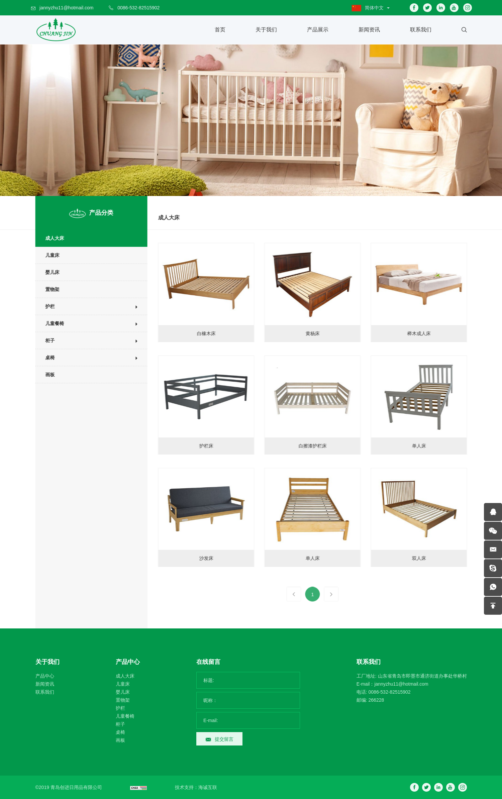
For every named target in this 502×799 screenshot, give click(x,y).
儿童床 (48, 255)
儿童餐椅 (50, 323)
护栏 (45, 306)
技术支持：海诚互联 (196, 787)
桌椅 (45, 357)
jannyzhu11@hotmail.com (66, 7)
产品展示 (317, 29)
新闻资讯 (369, 29)
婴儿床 (48, 272)
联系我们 (420, 29)
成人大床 (50, 238)
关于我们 (266, 29)
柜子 (45, 340)
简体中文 (374, 7)
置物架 (48, 289)
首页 (220, 29)
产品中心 (44, 676)
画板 (45, 374)
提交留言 (224, 739)
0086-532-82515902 (138, 7)
